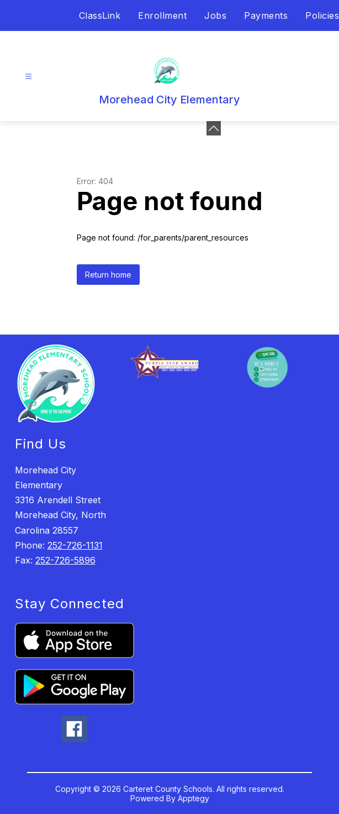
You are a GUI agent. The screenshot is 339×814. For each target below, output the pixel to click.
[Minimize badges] (213, 128)
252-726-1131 (75, 545)
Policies (322, 15)
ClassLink (100, 15)
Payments (266, 15)
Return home (108, 274)
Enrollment (162, 15)
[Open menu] (28, 76)
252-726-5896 (65, 560)
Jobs (215, 15)
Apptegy (193, 798)
